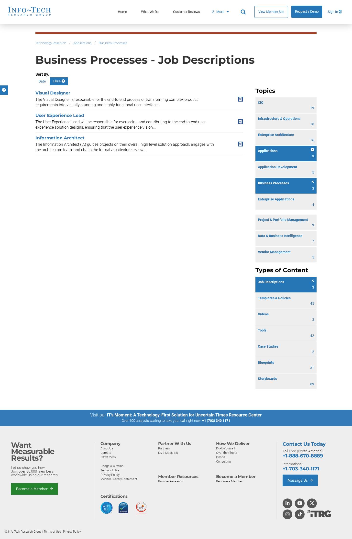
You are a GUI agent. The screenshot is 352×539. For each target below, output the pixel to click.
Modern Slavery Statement (118, 479)
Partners (164, 448)
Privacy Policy (110, 474)
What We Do (150, 12)
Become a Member (34, 488)
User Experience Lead (59, 115)
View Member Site (271, 12)
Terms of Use (109, 470)
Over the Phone (226, 452)
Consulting (223, 461)
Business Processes (113, 43)
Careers (105, 452)
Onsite (220, 457)
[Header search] (244, 12)
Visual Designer (52, 92)
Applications (82, 43)
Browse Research (170, 481)
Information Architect (60, 137)
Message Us (300, 480)
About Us (106, 448)
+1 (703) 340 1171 (216, 421)
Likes (59, 81)
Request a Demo (307, 12)
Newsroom (108, 457)
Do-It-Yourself (225, 448)
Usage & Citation (111, 465)
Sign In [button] (334, 12)
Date (42, 81)
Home (122, 12)
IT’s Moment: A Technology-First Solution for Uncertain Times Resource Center (184, 414)
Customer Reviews (186, 12)
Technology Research (50, 43)
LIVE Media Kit (168, 452)
